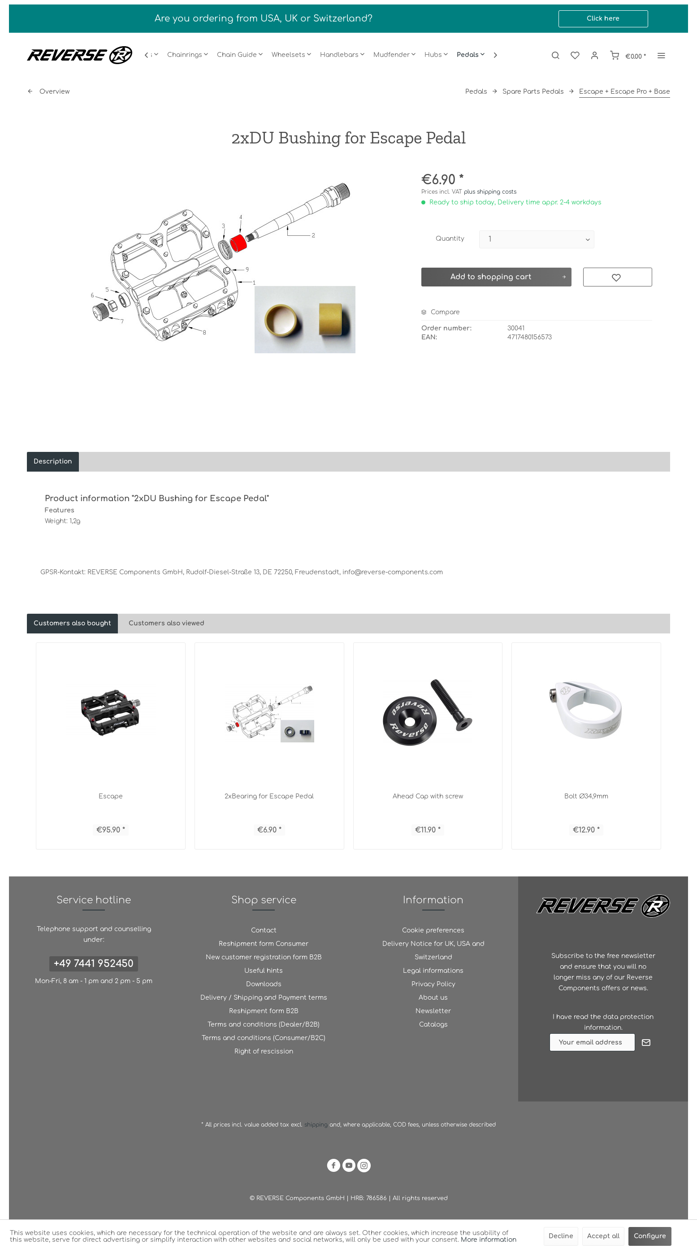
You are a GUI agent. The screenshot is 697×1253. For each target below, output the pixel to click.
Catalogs (433, 1024)
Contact (264, 930)
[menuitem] (187, 55)
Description (53, 461)
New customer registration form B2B (264, 957)
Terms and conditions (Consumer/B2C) (263, 1038)
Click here (603, 18)
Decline (561, 1236)
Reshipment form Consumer (263, 944)
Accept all (603, 1236)
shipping (316, 1125)
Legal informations (433, 970)
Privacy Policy (433, 984)
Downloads (263, 984)
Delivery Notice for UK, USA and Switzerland (433, 951)
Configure (650, 1236)
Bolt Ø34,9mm (586, 796)
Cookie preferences (433, 930)
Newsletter (433, 1011)
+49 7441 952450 (94, 963)
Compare (440, 312)
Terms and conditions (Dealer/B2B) (264, 1024)
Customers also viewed (166, 623)
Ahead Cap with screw (428, 796)
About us (433, 997)
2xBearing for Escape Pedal (269, 796)
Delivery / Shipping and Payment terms (263, 997)
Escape (111, 796)
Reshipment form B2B (264, 1011)
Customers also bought (72, 623)
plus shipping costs (490, 192)
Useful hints (263, 970)
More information (488, 1239)
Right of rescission (263, 1051)
